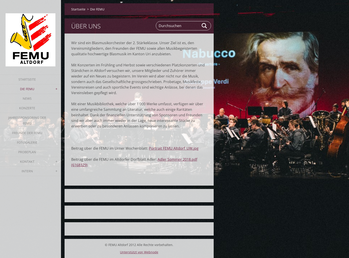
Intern (27, 171)
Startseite (27, 79)
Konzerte (27, 108)
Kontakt (27, 161)
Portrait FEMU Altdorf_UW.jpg (174, 148)
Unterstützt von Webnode (139, 252)
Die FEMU (27, 89)
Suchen (204, 25)
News (27, 98)
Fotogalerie (27, 142)
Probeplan (27, 152)
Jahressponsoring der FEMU (27, 120)
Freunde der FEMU (27, 133)
